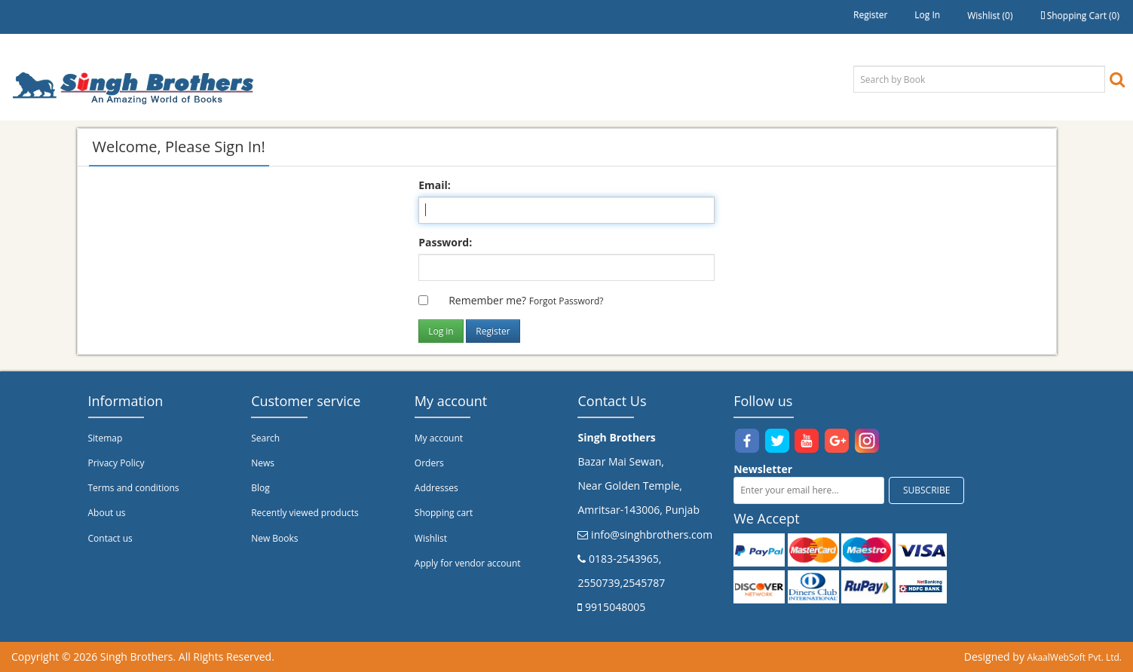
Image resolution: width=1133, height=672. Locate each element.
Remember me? (487, 300)
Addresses (436, 487)
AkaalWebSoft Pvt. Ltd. (1074, 657)
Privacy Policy (116, 463)
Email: (434, 185)
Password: (445, 242)
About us (107, 512)
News (262, 463)
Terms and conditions (133, 487)
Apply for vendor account (468, 563)
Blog (260, 487)
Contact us (110, 538)
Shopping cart (444, 512)
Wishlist (431, 538)
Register (870, 14)
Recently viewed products (305, 512)
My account (439, 438)
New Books (274, 538)
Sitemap (105, 438)
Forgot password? (566, 301)
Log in (927, 14)
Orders (429, 463)
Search (265, 438)
